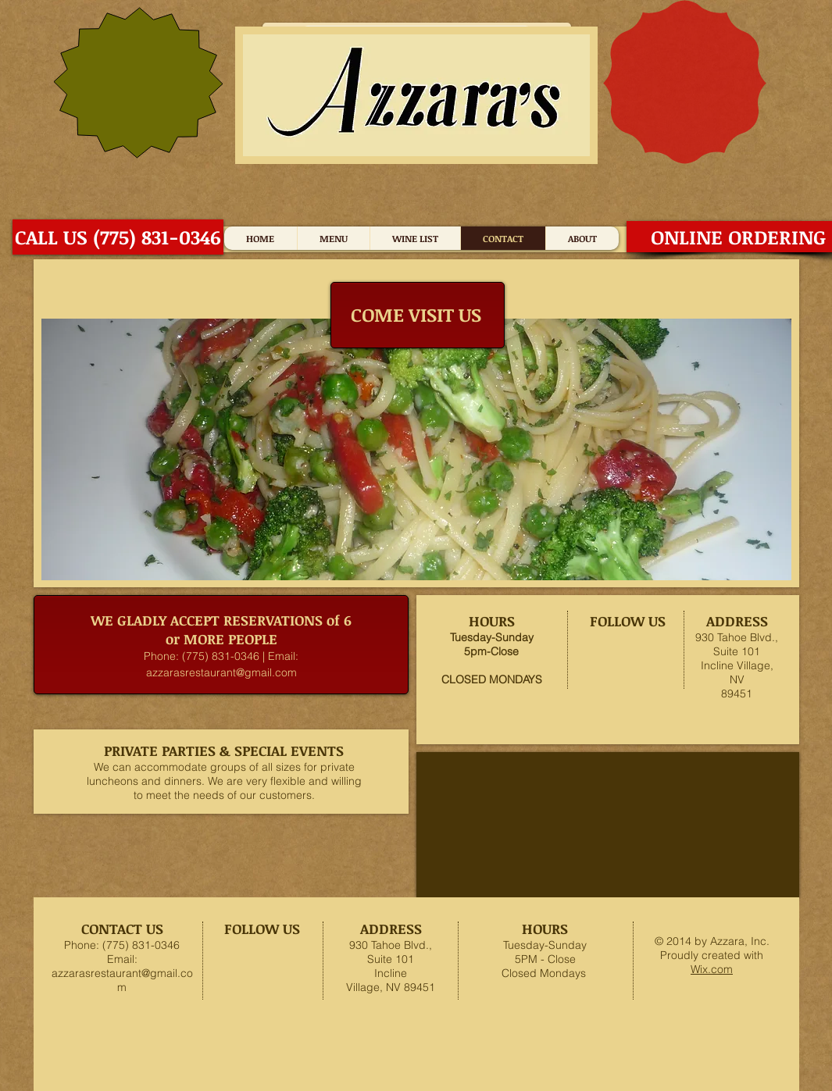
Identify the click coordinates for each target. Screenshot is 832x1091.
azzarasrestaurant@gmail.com (221, 672)
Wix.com (712, 969)
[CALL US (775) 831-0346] (117, 237)
